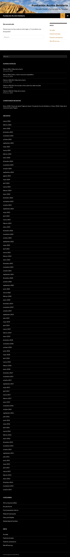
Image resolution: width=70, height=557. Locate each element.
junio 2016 (6, 420)
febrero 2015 (7, 475)
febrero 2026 (7, 125)
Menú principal (67, 15)
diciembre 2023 (8, 198)
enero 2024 (6, 194)
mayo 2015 (6, 464)
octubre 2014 (7, 489)
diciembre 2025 (8, 132)
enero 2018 (6, 369)
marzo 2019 (7, 329)
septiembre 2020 (8, 285)
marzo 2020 (7, 292)
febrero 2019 (7, 333)
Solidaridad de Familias (10, 521)
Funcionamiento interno (10, 510)
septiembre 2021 (8, 274)
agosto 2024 (7, 176)
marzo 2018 (7, 362)
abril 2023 (6, 216)
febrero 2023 (7, 223)
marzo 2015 (7, 471)
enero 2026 (6, 128)
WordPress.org (54, 41)
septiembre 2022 (8, 241)
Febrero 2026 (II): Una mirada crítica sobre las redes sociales (22, 85)
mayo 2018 (6, 354)
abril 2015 (6, 468)
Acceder (52, 30)
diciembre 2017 (8, 373)
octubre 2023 (7, 205)
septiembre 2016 (8, 413)
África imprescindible (10, 503)
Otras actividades (8, 517)
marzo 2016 (7, 431)
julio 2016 (6, 416)
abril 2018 (6, 358)
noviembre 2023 (8, 201)
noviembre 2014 (8, 486)
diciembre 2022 (8, 230)
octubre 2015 (7, 449)
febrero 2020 (7, 296)
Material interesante (9, 514)
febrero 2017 (7, 398)
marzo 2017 (7, 395)
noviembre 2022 (8, 234)
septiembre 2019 (8, 314)
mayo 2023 (6, 212)
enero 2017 (6, 402)
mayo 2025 (6, 147)
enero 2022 (6, 260)
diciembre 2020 (8, 278)
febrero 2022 (7, 256)
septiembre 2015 (8, 453)
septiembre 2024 (8, 172)
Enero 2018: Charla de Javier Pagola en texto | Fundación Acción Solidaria (26, 106)
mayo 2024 (6, 179)
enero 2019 (6, 336)
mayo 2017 (6, 387)
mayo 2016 (6, 424)
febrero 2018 (7, 365)
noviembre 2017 (8, 376)
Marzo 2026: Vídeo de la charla (13, 69)
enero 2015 (6, 478)
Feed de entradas (55, 34)
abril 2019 (6, 325)
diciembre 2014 (8, 482)
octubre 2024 (7, 168)
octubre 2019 (7, 311)
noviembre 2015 (8, 446)
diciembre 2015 (8, 442)
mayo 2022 (6, 245)
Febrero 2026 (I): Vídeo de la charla (14, 91)
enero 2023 (6, 227)
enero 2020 (6, 300)
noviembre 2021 (8, 267)
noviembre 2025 (8, 136)
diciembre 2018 (8, 340)
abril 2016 (6, 427)
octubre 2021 (7, 271)
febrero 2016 (7, 435)
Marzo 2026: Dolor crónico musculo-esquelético (18, 74)
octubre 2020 (7, 282)
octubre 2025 (7, 139)
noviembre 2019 (8, 307)
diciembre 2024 (8, 161)
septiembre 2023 (8, 209)
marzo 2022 (7, 252)
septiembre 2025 (8, 143)
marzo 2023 (7, 219)
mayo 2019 (6, 322)
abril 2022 (6, 249)
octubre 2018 (7, 347)
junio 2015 (6, 460)
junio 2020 (6, 289)
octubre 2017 (7, 380)
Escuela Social (7, 506)
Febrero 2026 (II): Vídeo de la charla (14, 80)
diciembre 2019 (8, 303)
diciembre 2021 (8, 263)
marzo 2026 (7, 121)
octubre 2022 (7, 238)
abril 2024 (6, 183)
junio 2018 (6, 351)
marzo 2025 (7, 150)
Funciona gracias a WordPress (11, 554)
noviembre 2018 (8, 344)
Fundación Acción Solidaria (14, 16)
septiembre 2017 (8, 384)
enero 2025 (6, 157)
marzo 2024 (7, 187)
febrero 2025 (7, 154)
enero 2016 (6, 438)
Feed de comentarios (56, 37)
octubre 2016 (7, 409)
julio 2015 (6, 457)
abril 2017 (6, 391)
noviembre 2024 (8, 165)
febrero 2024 (7, 190)
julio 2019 (6, 318)
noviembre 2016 (8, 406)
